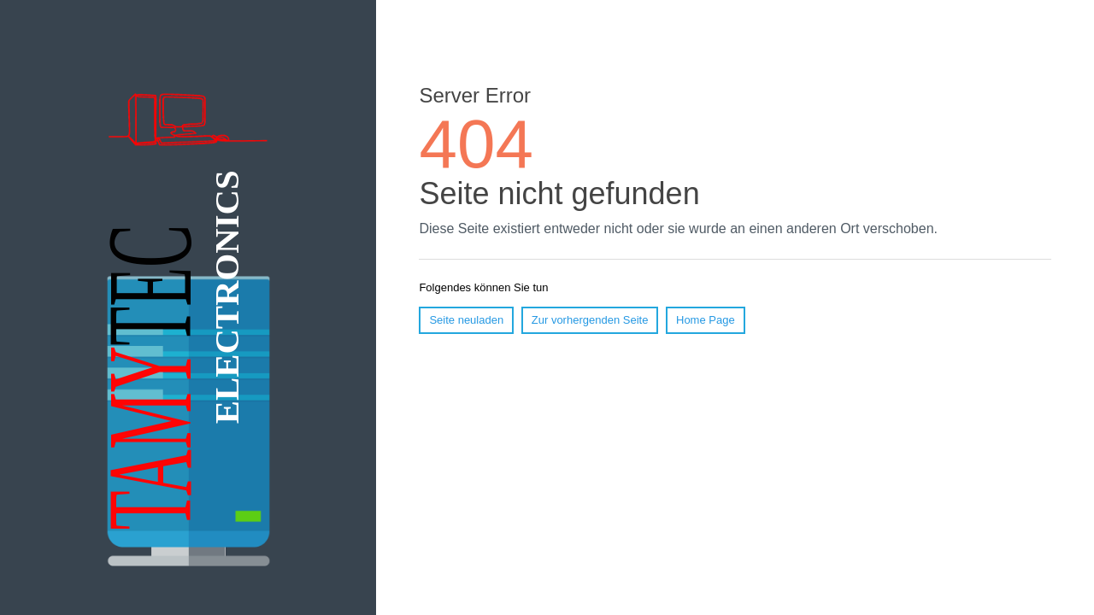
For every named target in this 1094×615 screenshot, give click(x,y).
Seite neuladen (466, 319)
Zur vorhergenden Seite (590, 319)
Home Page (705, 319)
